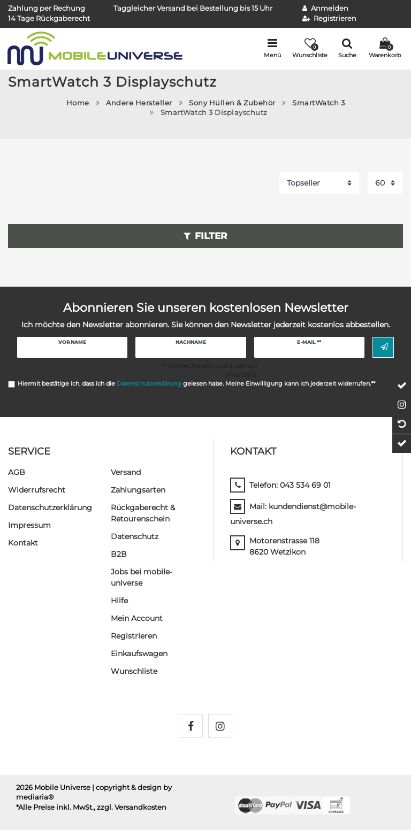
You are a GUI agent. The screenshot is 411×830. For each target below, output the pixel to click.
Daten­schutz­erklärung (50, 507)
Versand (126, 472)
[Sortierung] (319, 183)
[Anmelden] (325, 9)
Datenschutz (134, 536)
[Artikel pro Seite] (385, 183)
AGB (16, 472)
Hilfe (119, 600)
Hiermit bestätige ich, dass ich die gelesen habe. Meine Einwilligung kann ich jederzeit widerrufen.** (196, 383)
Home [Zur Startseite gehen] (77, 103)
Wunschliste (134, 671)
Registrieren (134, 636)
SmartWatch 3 (318, 103)
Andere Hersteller (139, 103)
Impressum (29, 525)
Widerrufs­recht (36, 490)
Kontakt (23, 543)
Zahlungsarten (138, 490)
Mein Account (137, 618)
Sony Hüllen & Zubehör (232, 103)
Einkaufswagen (139, 653)
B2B (119, 554)
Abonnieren (384, 347)
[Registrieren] (329, 19)
